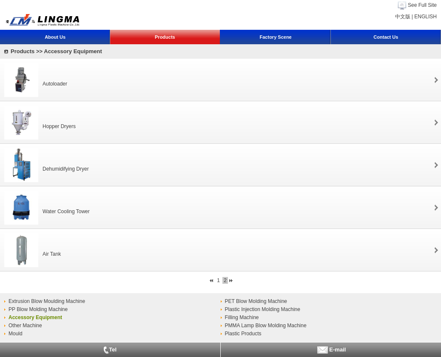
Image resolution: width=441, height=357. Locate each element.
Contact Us (385, 37)
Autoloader (55, 84)
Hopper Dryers (59, 126)
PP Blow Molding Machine (38, 309)
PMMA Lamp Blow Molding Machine (266, 325)
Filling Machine (242, 317)
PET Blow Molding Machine (256, 301)
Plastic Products (243, 334)
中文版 (402, 17)
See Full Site (422, 5)
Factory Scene (276, 37)
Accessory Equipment (35, 317)
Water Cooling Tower (66, 211)
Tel (110, 350)
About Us (55, 37)
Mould (16, 334)
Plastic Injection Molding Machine (262, 309)
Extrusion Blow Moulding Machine (47, 301)
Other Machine (25, 325)
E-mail (331, 350)
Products (165, 37)
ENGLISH (425, 17)
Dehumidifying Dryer (66, 169)
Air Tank (52, 254)
